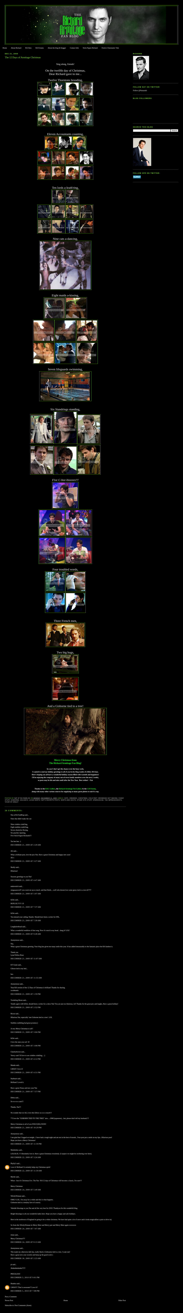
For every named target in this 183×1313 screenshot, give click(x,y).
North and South (68, 800)
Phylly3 (13, 1163)
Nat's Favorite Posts (50, 800)
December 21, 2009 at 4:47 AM (26, 880)
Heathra (13, 1284)
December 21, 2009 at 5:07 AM (26, 894)
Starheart (14, 1079)
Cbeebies (73, 798)
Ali (12, 851)
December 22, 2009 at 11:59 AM (26, 1171)
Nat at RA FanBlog (17, 815)
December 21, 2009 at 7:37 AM (26, 907)
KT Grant (14, 965)
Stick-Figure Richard (90, 48)
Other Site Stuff (84, 800)
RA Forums (40, 48)
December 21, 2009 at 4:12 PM (26, 1059)
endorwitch (15, 886)
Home (5, 48)
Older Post (122, 1300)
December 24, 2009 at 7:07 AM (26, 1229)
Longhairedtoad (16, 927)
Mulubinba (14, 1150)
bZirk (12, 900)
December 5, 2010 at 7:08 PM (25, 1291)
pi (11, 1264)
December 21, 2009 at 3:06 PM (26, 1032)
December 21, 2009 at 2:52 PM (26, 1007)
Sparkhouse (98, 800)
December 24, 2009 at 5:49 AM (26, 1190)
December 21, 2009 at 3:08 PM (26, 1046)
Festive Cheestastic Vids (110, 48)
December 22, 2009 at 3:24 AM (26, 1157)
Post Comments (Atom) (23, 1305)
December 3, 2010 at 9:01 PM (25, 1277)
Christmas (83, 798)
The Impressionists (113, 800)
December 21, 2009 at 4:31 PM (26, 1072)
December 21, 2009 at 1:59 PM (26, 994)
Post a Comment (11, 1297)
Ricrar (13, 1014)
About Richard (16, 48)
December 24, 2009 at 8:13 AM (26, 1242)
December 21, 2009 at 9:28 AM (26, 934)
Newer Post (9, 1300)
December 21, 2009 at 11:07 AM (26, 959)
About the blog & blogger (57, 48)
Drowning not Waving (108, 798)
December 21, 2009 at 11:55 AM (26, 978)
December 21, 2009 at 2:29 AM (26, 845)
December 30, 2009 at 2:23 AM (26, 1258)
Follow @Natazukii (140, 90)
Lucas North (34, 800)
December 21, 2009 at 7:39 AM (26, 921)
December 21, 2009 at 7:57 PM (26, 1092)
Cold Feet (93, 798)
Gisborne (15, 800)
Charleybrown (16, 1052)
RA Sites (28, 48)
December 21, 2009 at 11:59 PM (26, 1144)
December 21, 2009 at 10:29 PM (26, 1128)
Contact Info (74, 48)
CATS (66, 798)
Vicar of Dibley (12, 802)
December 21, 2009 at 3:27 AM (26, 861)
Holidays (24, 800)
